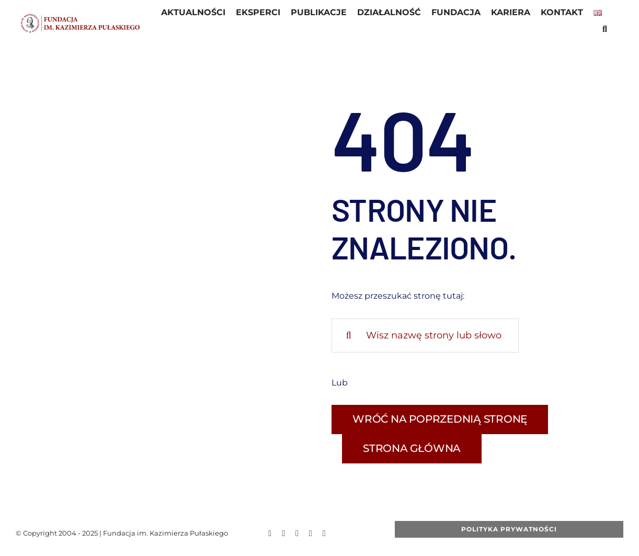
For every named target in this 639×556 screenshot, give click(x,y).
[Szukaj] (349, 336)
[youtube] (297, 533)
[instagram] (310, 533)
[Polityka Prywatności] (509, 529)
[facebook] (269, 533)
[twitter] (283, 533)
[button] (604, 30)
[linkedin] (324, 533)
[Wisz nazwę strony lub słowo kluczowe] (425, 336)
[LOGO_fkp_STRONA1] (80, 17)
